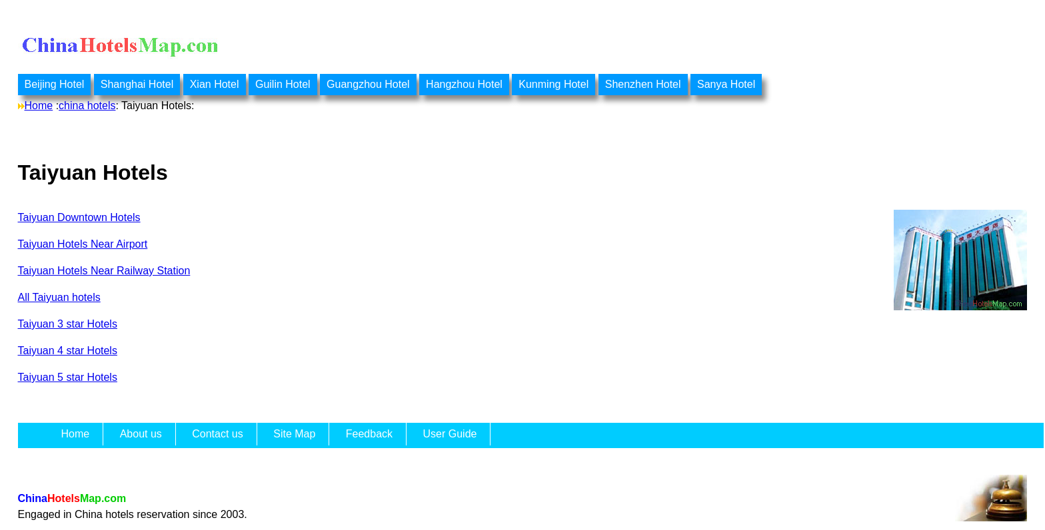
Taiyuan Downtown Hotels (79, 217)
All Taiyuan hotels (59, 297)
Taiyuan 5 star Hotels (67, 377)
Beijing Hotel (55, 84)
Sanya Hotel (726, 84)
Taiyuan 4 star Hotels (67, 350)
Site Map (294, 433)
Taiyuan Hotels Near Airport (83, 244)
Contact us (217, 433)
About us (141, 433)
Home (39, 105)
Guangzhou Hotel (368, 84)
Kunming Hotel (553, 84)
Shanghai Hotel (137, 84)
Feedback (369, 433)
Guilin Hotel (283, 84)
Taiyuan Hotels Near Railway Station (104, 270)
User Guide (450, 433)
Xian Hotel (214, 84)
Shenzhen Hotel (643, 84)
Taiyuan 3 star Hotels (67, 324)
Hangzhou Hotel (464, 84)
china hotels (87, 105)
